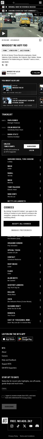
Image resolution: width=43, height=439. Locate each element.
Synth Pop (13, 50)
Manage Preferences (21, 230)
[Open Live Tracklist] (35, 15)
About (4, 352)
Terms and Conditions (27, 436)
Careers (5, 356)
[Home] (2, 2)
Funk (5, 50)
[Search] (13, 2)
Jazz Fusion (24, 50)
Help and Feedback (9, 360)
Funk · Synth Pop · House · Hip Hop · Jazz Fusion (17, 105)
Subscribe (31, 146)
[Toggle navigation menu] (40, 2)
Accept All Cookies (21, 224)
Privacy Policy (26, 398)
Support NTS (6, 364)
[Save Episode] (40, 40)
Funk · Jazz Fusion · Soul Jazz (12, 92)
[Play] (21, 25)
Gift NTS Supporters (9, 368)
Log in (31, 150)
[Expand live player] (40, 15)
